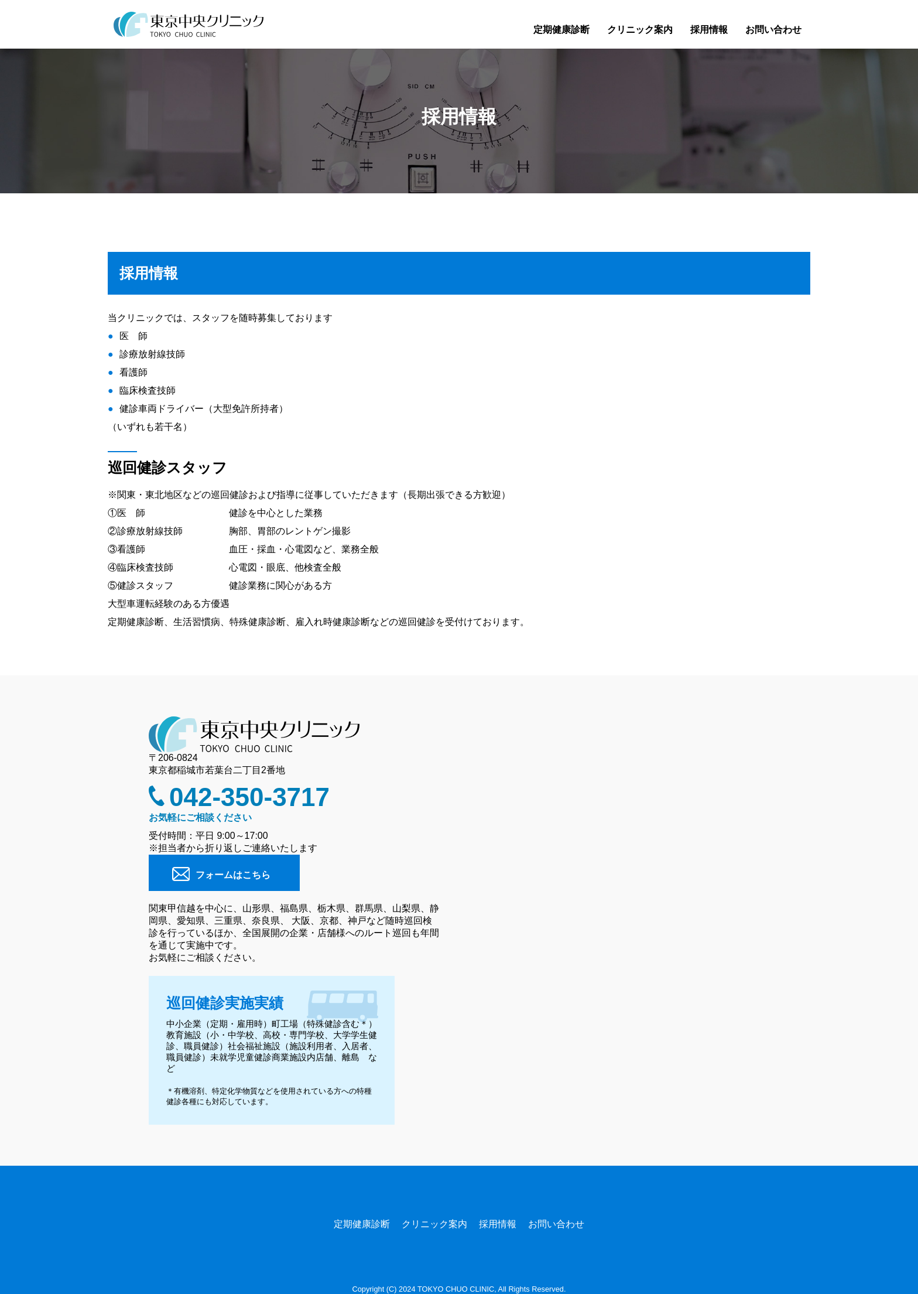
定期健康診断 (561, 30)
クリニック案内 (640, 30)
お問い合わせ (773, 30)
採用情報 (709, 30)
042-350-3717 (249, 797)
